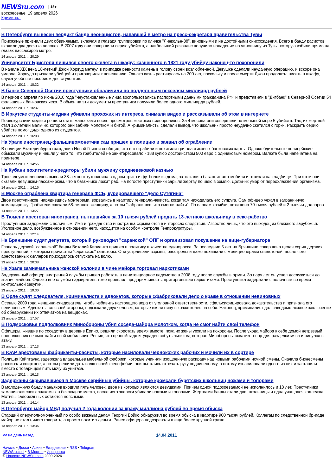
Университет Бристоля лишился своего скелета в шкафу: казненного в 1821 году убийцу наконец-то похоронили (132, 62)
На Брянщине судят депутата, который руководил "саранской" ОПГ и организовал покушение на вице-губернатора (135, 240)
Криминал (11, 18)
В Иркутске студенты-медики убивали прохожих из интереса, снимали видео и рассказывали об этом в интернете (135, 114)
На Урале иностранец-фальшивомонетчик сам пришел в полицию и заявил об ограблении (107, 142)
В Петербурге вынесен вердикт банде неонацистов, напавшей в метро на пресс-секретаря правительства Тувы (131, 34)
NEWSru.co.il (13, 452)
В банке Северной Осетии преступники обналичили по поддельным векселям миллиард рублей (114, 90)
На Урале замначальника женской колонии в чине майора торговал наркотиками (95, 268)
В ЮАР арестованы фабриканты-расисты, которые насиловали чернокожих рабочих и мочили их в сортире (127, 352)
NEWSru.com (22, 7)
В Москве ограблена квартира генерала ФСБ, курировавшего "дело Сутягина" (92, 193)
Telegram (87, 447)
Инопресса (56, 452)
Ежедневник (56, 447)
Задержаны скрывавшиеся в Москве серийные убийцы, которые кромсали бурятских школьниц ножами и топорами (137, 380)
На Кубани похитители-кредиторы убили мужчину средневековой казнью (87, 170)
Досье (23, 447)
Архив (37, 447)
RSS (73, 447)
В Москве (35, 452)
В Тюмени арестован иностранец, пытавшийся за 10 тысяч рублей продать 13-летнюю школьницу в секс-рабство (134, 216)
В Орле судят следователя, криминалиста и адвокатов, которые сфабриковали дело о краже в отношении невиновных (140, 296)
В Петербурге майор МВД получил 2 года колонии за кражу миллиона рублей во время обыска (111, 408)
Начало (9, 447)
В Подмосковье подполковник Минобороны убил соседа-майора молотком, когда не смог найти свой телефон (130, 324)
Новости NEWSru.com (24, 456)
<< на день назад (18, 435)
